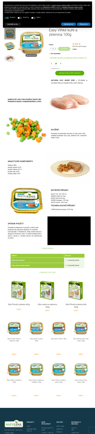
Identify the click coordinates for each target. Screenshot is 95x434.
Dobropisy (59, 412)
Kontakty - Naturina (47, 413)
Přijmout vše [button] (84, 24)
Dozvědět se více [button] (12, 24)
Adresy (58, 415)
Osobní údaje (60, 406)
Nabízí (28, 406)
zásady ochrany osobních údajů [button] (61, 5)
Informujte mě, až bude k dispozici (70, 73)
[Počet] (53, 49)
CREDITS (18, 416)
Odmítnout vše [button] (68, 24)
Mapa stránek (45, 416)
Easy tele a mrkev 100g (58, 339)
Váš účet (59, 402)
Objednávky (59, 409)
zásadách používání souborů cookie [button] (72, 7)
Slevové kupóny (61, 418)
